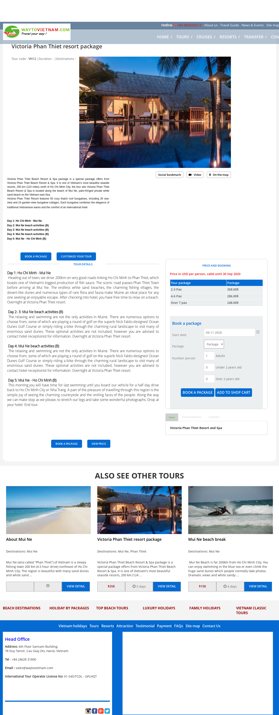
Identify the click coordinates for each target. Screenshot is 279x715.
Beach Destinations (21, 608)
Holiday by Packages (69, 608)
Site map (193, 626)
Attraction (124, 626)
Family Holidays (204, 608)
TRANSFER (254, 36)
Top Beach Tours (112, 608)
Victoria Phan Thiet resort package (129, 539)
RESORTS (228, 36)
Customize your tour (76, 256)
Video (195, 175)
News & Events (253, 25)
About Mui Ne (19, 539)
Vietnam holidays (73, 626)
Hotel (172, 417)
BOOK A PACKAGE (36, 256)
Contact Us (211, 626)
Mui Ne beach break (207, 539)
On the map (219, 175)
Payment (164, 626)
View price (99, 444)
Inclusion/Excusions (191, 417)
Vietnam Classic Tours (251, 610)
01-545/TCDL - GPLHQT (80, 676)
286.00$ (233, 296)
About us (211, 25)
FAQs (178, 626)
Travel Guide (229, 25)
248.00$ (233, 303)
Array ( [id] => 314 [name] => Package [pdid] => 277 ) (214, 344)
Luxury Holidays (159, 608)
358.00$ (233, 289)
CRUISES (204, 36)
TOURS (182, 36)
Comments (214, 417)
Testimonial (145, 626)
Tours (94, 626)
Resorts (107, 626)
